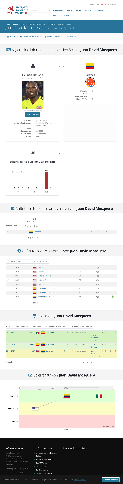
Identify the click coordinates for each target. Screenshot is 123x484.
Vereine (48, 37)
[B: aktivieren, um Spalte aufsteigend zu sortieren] (74, 223)
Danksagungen (41, 451)
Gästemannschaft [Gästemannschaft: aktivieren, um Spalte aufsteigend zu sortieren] (43, 324)
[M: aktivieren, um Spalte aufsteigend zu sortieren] (110, 259)
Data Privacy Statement (44, 461)
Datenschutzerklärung (44, 458)
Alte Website (94, 4)
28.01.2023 (10, 340)
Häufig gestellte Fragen (44, 444)
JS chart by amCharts (18, 172)
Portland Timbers (37, 265)
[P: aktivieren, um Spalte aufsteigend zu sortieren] (115, 259)
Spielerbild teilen (42, 455)
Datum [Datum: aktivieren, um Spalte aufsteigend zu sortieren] (9, 324)
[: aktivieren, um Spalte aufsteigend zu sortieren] (8, 259)
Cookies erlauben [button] (111, 480)
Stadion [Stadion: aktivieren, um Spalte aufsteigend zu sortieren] (81, 324)
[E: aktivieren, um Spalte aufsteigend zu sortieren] (79, 223)
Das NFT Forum (41, 448)
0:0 (56, 340)
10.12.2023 (10, 336)
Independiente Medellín (39, 286)
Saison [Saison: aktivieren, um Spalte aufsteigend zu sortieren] (9, 223)
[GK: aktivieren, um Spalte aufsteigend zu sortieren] (107, 324)
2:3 (56, 330)
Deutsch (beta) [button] (108, 4)
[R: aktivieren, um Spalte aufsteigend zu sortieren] (101, 259)
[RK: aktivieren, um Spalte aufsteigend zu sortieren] (115, 324)
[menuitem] (67, 372)
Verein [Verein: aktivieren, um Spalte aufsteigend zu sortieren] (28, 259)
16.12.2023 (10, 330)
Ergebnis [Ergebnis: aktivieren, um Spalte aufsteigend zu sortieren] (56, 324)
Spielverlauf (70, 37)
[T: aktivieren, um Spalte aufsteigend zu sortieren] (85, 223)
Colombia (36, 229)
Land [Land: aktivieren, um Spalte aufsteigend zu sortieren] (29, 223)
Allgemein (12, 37)
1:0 (56, 336)
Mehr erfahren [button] (80, 480)
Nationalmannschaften (31, 37)
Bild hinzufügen (33, 114)
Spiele (58, 37)
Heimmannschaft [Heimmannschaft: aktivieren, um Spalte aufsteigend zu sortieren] (26, 324)
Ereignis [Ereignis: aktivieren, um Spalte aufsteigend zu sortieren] (65, 324)
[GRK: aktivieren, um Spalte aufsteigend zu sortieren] (111, 324)
